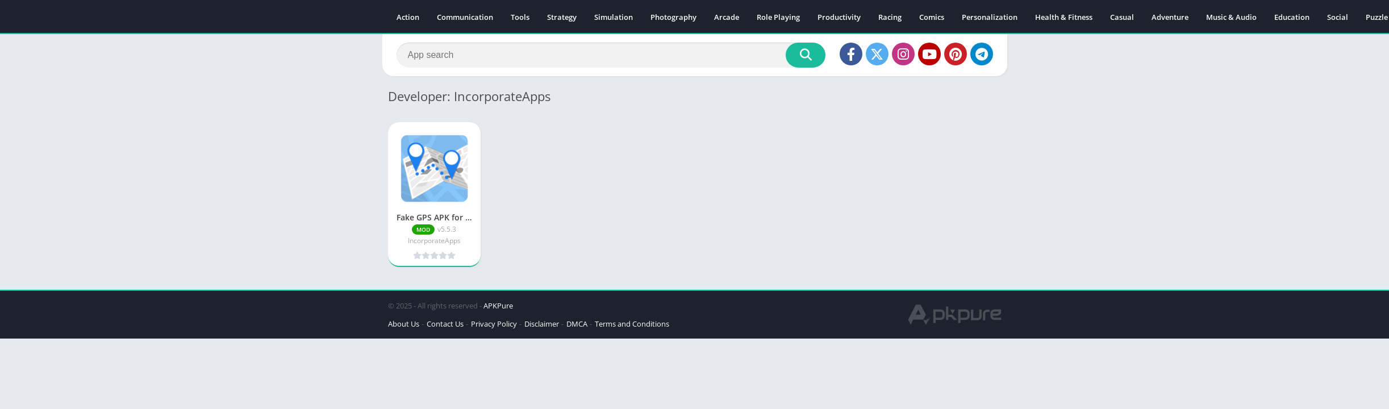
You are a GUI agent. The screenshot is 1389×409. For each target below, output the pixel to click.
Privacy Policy (494, 324)
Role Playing (778, 17)
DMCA (576, 324)
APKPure (498, 306)
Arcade (726, 17)
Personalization (989, 17)
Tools (520, 17)
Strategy (562, 17)
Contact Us (445, 324)
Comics (931, 17)
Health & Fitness (1063, 17)
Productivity (839, 17)
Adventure (1170, 17)
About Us (403, 324)
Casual (1122, 17)
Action (408, 17)
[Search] (611, 55)
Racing (890, 17)
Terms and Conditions (632, 324)
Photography (673, 17)
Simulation (613, 17)
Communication (465, 17)
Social (1337, 17)
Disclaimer (541, 324)
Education (1291, 17)
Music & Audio (1231, 17)
